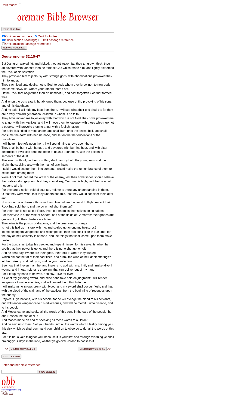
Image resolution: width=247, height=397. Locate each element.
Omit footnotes (47, 36)
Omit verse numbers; (19, 36)
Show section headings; (21, 40)
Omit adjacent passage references (28, 43)
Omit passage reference (58, 40)
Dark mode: (9, 5)
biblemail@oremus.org (11, 390)
